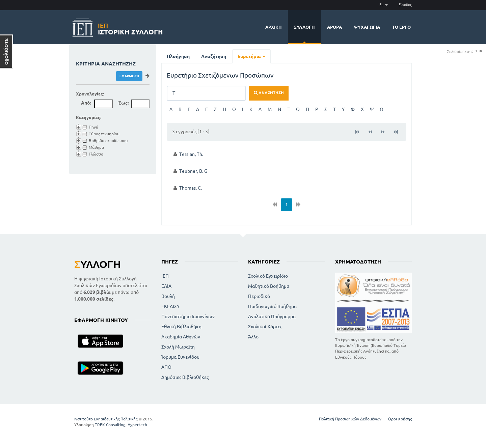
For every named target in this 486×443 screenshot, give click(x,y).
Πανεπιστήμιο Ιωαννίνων (188, 316)
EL (383, 5)
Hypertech (137, 424)
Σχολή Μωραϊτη (178, 347)
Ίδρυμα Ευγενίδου (180, 357)
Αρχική (273, 27)
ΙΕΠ (165, 276)
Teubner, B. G (193, 171)
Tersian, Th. (191, 154)
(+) (476, 51)
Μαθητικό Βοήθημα (268, 286)
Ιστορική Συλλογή (130, 28)
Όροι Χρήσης (400, 419)
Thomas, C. (190, 188)
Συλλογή (304, 27)
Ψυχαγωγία (367, 27)
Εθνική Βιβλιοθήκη (181, 326)
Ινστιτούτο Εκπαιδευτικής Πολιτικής (105, 419)
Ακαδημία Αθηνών (180, 336)
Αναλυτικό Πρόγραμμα (272, 316)
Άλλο (253, 336)
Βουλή (168, 296)
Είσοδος (405, 5)
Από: (86, 103)
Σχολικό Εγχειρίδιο (268, 276)
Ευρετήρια (251, 56)
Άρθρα (334, 27)
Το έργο (401, 27)
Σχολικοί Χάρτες (265, 326)
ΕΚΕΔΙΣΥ (170, 306)
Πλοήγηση (178, 56)
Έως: (123, 103)
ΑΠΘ (166, 367)
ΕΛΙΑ (166, 286)
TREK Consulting (110, 424)
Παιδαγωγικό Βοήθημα (272, 306)
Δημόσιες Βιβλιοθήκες (185, 377)
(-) (480, 51)
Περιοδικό (259, 296)
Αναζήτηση (213, 56)
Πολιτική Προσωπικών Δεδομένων (350, 419)
